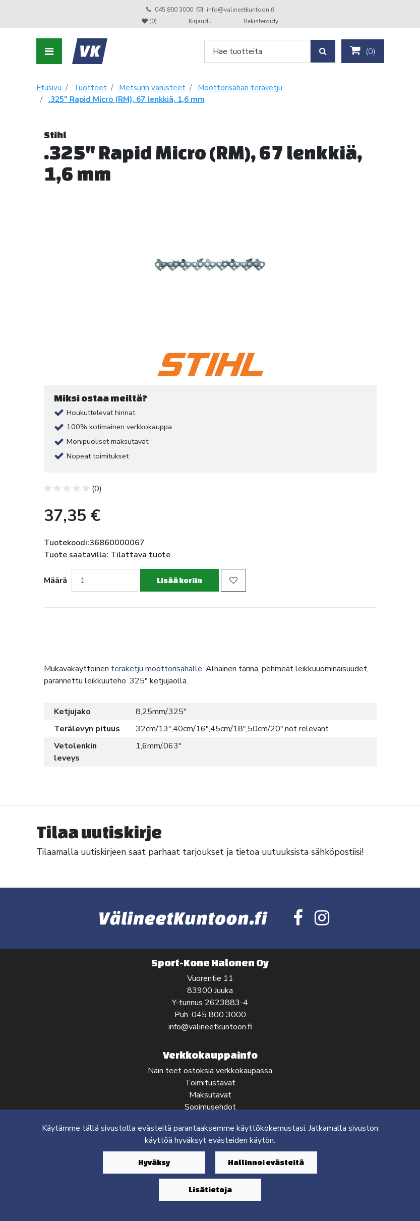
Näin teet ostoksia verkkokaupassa (210, 1070)
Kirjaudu (201, 21)
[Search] (257, 51)
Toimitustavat (210, 1082)
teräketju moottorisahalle (156, 668)
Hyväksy (154, 1162)
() (363, 51)
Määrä (55, 580)
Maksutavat (210, 1094)
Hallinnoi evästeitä (266, 1162)
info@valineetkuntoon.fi (240, 10)
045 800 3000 (174, 10)
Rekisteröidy (261, 21)
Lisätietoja (210, 1189)
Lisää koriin (179, 580)
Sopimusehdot (210, 1107)
